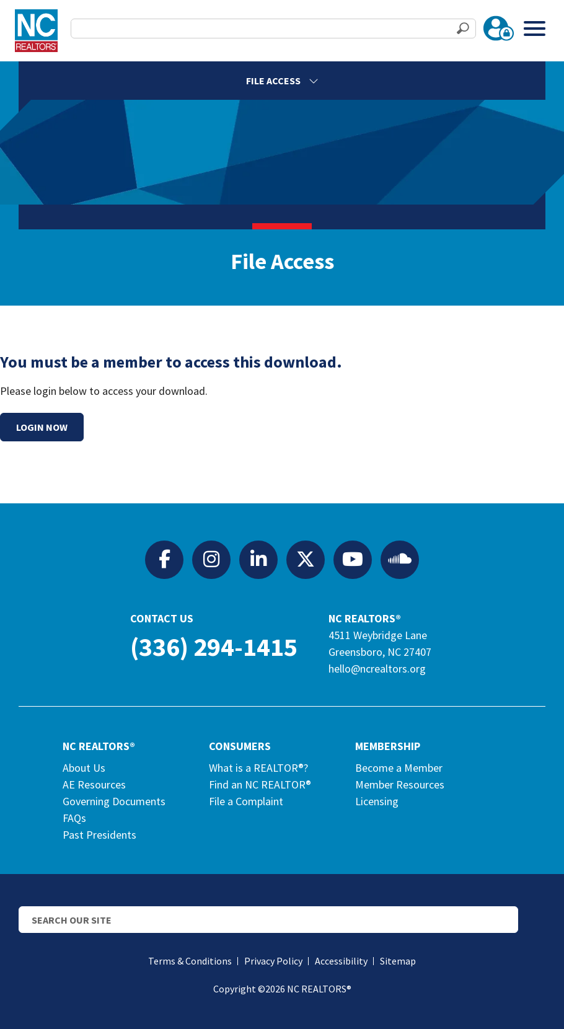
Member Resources (399, 784)
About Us (84, 768)
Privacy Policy (273, 961)
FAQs (74, 818)
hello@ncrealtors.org (377, 668)
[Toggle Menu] (534, 28)
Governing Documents (114, 801)
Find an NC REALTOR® (260, 784)
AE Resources (94, 784)
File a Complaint (246, 801)
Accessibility (341, 961)
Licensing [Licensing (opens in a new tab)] (377, 801)
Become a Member (399, 768)
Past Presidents (99, 835)
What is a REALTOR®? (258, 768)
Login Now (42, 427)
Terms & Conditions (190, 961)
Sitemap (398, 961)
